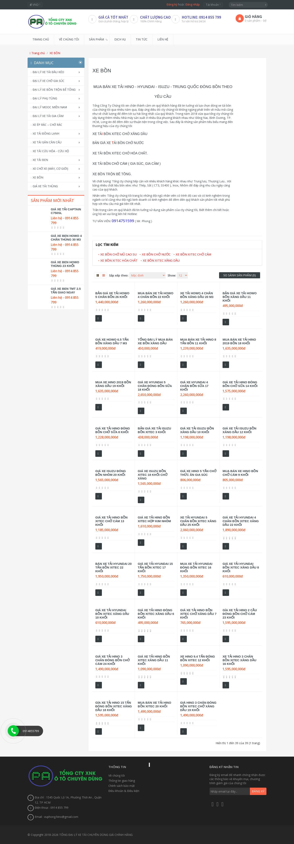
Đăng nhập (192, 4)
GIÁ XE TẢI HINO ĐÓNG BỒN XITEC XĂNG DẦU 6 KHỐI (156, 613)
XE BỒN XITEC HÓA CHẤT (119, 260)
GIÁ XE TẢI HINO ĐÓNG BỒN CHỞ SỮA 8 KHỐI (112, 430)
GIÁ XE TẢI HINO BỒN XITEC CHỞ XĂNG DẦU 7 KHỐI (198, 613)
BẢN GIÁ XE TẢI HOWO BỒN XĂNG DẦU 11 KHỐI (240, 296)
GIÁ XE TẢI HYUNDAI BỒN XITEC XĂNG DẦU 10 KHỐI (112, 613)
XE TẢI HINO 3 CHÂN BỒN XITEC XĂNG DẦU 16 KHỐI (239, 660)
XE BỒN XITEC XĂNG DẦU (161, 260)
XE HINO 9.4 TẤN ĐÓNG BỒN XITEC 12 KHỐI (197, 658)
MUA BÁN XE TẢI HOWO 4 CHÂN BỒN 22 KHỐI (155, 295)
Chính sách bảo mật (121, 786)
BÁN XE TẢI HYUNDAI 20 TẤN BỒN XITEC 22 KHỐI (113, 567)
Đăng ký (172, 4)
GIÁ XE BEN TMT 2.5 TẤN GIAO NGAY (66, 290)
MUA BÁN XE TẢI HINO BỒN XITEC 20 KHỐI (154, 704)
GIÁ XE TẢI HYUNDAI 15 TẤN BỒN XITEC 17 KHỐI (155, 567)
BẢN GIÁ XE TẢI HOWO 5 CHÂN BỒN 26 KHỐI (112, 295)
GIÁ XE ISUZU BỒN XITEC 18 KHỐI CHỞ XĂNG (152, 474)
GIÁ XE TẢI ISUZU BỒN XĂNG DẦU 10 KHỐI (197, 430)
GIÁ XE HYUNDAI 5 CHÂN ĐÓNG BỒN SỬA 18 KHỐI (155, 385)
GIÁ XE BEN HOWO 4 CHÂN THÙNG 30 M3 (66, 237)
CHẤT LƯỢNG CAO (155, 17)
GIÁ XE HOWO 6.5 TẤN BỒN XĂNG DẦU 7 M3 (112, 341)
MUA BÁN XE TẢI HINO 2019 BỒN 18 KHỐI (239, 341)
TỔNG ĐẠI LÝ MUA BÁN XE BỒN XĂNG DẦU (155, 341)
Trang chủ (37, 53)
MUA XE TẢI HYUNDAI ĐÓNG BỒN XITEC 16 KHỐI (196, 567)
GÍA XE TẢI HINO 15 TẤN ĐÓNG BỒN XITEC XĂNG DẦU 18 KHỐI (113, 706)
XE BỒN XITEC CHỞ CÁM (193, 254)
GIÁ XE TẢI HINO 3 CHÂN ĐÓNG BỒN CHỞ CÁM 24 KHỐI (112, 660)
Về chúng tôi (116, 775)
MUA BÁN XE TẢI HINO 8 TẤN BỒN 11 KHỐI (198, 341)
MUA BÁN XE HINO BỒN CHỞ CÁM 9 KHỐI (240, 472)
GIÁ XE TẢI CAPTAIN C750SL (66, 211)
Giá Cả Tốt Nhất (113, 17)
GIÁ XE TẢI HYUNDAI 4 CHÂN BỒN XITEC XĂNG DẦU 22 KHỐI (241, 521)
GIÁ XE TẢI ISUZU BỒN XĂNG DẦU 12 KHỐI (239, 430)
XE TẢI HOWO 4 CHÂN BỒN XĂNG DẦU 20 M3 (197, 295)
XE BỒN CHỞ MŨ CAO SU (118, 254)
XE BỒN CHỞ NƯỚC (156, 254)
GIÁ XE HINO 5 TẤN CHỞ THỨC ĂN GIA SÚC (198, 472)
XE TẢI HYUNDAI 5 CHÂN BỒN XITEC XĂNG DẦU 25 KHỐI (198, 521)
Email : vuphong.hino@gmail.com (56, 817)
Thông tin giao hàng (121, 781)
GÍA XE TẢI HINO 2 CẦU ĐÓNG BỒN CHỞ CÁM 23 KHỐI (240, 613)
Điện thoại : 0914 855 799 (51, 807)
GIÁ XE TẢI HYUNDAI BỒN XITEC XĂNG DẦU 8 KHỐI (241, 567)
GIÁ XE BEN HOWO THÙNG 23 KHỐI (65, 264)
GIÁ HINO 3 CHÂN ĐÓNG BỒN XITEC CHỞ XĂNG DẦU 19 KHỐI (198, 706)
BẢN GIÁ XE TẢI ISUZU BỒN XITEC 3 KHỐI (154, 430)
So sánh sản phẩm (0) (239, 275)
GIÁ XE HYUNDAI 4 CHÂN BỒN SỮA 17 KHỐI (194, 385)
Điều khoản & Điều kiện (123, 791)
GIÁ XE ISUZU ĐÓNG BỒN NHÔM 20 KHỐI (110, 472)
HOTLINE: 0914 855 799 (201, 17)
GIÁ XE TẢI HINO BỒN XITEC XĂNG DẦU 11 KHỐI (154, 660)
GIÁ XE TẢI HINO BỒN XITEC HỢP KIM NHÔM (154, 519)
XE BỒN (55, 53)
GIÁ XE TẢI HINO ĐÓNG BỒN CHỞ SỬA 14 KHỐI (240, 384)
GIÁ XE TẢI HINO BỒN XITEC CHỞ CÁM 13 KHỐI (111, 521)
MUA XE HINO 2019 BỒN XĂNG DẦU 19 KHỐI (113, 384)
